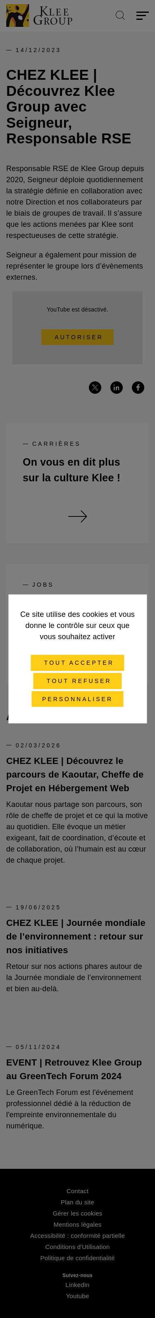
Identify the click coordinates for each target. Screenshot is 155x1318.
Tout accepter (77, 662)
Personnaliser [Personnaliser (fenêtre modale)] (77, 698)
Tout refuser (77, 681)
